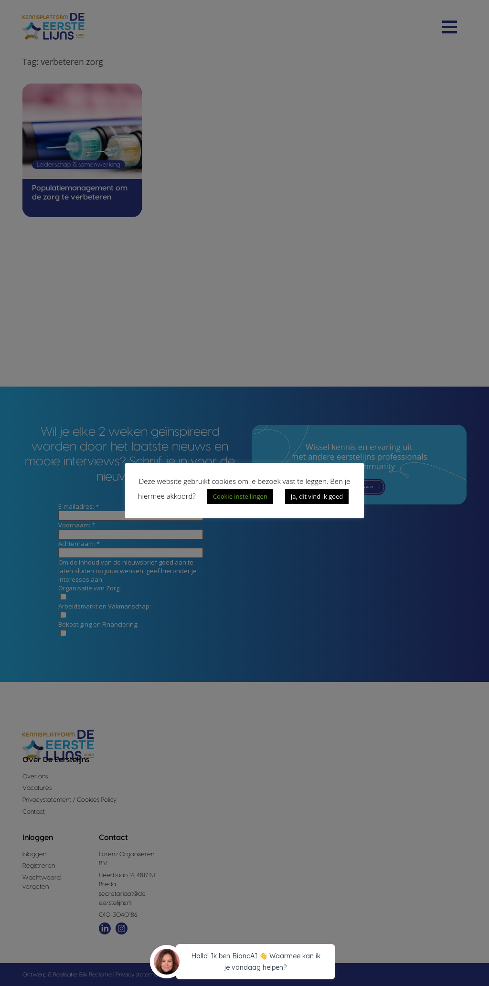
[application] (244, 963)
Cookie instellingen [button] (240, 496)
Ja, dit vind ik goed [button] (317, 496)
